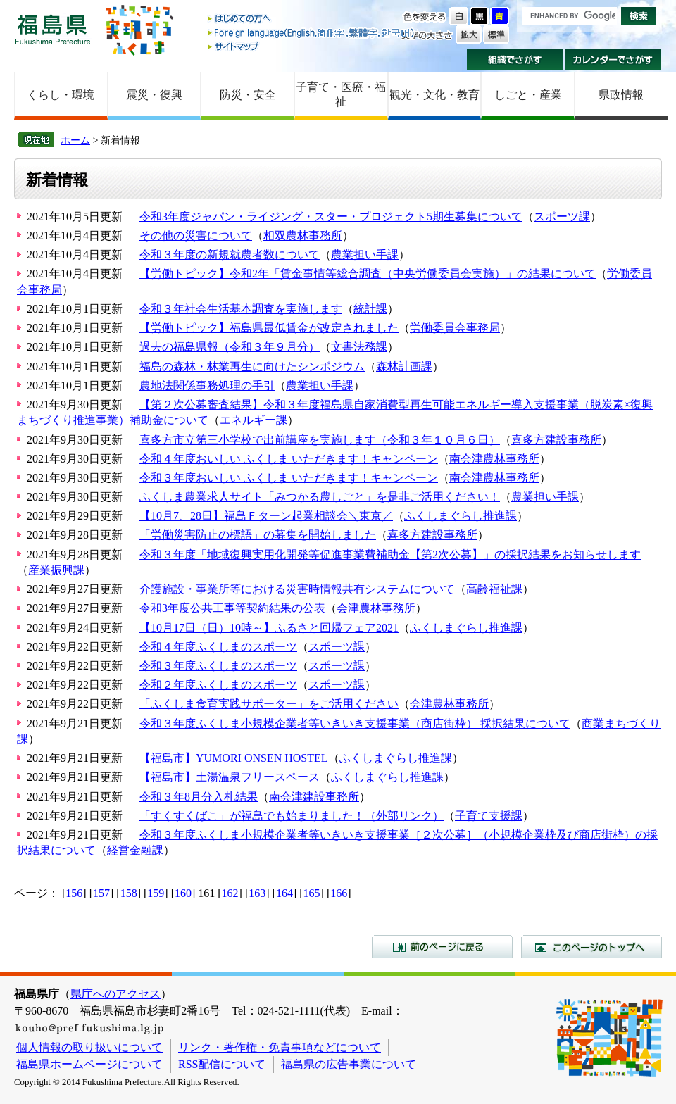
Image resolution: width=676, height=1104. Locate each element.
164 (284, 893)
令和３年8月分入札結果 (198, 797)
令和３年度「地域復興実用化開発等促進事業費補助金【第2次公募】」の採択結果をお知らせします (390, 554)
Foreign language (312, 32)
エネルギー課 (253, 420)
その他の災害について (195, 236)
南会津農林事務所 (494, 459)
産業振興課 (56, 570)
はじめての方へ (312, 19)
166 (338, 893)
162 (230, 893)
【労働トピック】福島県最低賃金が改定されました (269, 328)
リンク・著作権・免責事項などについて (279, 1047)
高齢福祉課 (494, 589)
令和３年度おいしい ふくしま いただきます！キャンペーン (288, 478)
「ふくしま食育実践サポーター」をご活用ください (269, 704)
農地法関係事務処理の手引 (207, 385)
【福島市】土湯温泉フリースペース (229, 777)
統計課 (370, 309)
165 (311, 893)
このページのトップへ (591, 946)
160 (183, 893)
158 (128, 893)
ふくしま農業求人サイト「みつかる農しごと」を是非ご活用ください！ (319, 497)
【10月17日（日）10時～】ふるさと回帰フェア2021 (269, 628)
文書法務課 (359, 347)
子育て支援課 (488, 816)
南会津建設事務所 (314, 797)
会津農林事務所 (376, 608)
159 (155, 893)
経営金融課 (135, 850)
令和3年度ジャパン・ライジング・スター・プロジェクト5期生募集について (330, 216)
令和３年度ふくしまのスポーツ (218, 666)
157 (101, 893)
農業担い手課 (365, 255)
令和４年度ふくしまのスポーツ (218, 647)
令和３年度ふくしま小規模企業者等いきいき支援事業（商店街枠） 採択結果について (354, 723)
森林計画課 (404, 366)
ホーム (75, 140)
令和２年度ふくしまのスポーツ (218, 685)
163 (257, 893)
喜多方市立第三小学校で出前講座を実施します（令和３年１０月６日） (319, 440)
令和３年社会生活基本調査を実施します (240, 309)
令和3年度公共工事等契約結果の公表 (232, 608)
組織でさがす (515, 59)
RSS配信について (221, 1064)
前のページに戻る (442, 946)
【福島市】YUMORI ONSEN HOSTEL (233, 758)
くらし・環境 (60, 95)
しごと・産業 (528, 95)
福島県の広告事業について (348, 1064)
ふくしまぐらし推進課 (460, 516)
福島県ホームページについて (89, 1064)
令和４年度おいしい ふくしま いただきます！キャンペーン (288, 459)
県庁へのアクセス (115, 994)
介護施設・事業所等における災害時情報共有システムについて (297, 589)
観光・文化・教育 (434, 95)
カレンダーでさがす (613, 59)
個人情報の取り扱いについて (89, 1047)
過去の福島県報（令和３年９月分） (229, 347)
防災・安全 (248, 95)
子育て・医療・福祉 (341, 94)
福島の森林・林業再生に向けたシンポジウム (252, 366)
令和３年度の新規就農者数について (229, 255)
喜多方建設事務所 (556, 440)
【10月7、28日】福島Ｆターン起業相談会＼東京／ (266, 516)
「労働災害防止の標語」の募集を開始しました (257, 535)
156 (73, 893)
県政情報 (621, 95)
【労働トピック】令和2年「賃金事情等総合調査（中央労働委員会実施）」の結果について (367, 274)
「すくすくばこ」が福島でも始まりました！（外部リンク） (291, 816)
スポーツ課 (562, 216)
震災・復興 (154, 95)
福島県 (53, 29)
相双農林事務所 (302, 236)
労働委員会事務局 (455, 328)
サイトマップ (312, 46)
